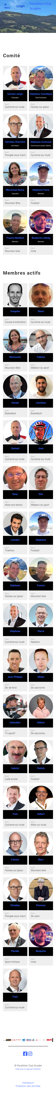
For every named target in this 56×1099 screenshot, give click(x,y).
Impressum (28, 1082)
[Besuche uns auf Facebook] (25, 1054)
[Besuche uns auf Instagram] (30, 1054)
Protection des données (28, 1086)
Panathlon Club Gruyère (41, 6)
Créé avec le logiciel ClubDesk (28, 1069)
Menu (7, 6)
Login (21, 6)
